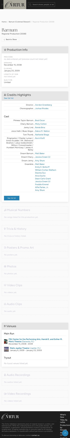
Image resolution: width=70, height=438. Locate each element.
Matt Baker (40, 142)
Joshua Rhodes (41, 97)
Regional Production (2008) (14, 22)
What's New (63, 404)
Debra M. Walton (42, 120)
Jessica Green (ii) (42, 145)
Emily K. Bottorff (42, 155)
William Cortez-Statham (45, 158)
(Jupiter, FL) (25, 337)
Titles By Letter (63, 409)
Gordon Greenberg (43, 93)
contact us (35, 424)
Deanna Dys (40, 161)
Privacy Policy (53, 434)
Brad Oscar (40, 109)
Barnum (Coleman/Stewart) (19, 10)
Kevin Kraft (40, 127)
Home (4, 10)
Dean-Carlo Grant (43, 167)
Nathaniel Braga (42, 123)
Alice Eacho (40, 164)
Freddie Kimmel (42, 173)
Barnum (9, 18)
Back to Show (10, 28)
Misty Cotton (41, 112)
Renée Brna (40, 116)
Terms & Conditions (37, 434)
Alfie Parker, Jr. (41, 176)
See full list (8, 87)
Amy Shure (40, 149)
